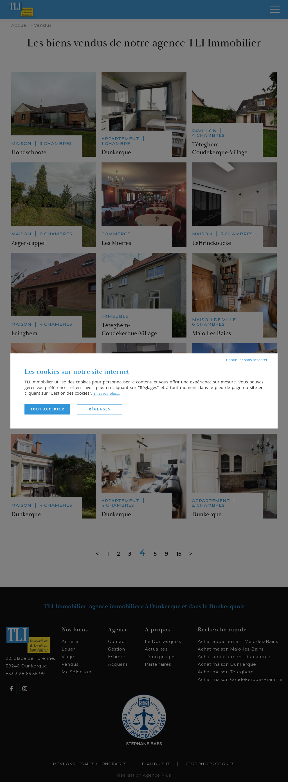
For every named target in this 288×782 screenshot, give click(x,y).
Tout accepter (47, 409)
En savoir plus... (106, 393)
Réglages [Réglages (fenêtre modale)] (99, 409)
